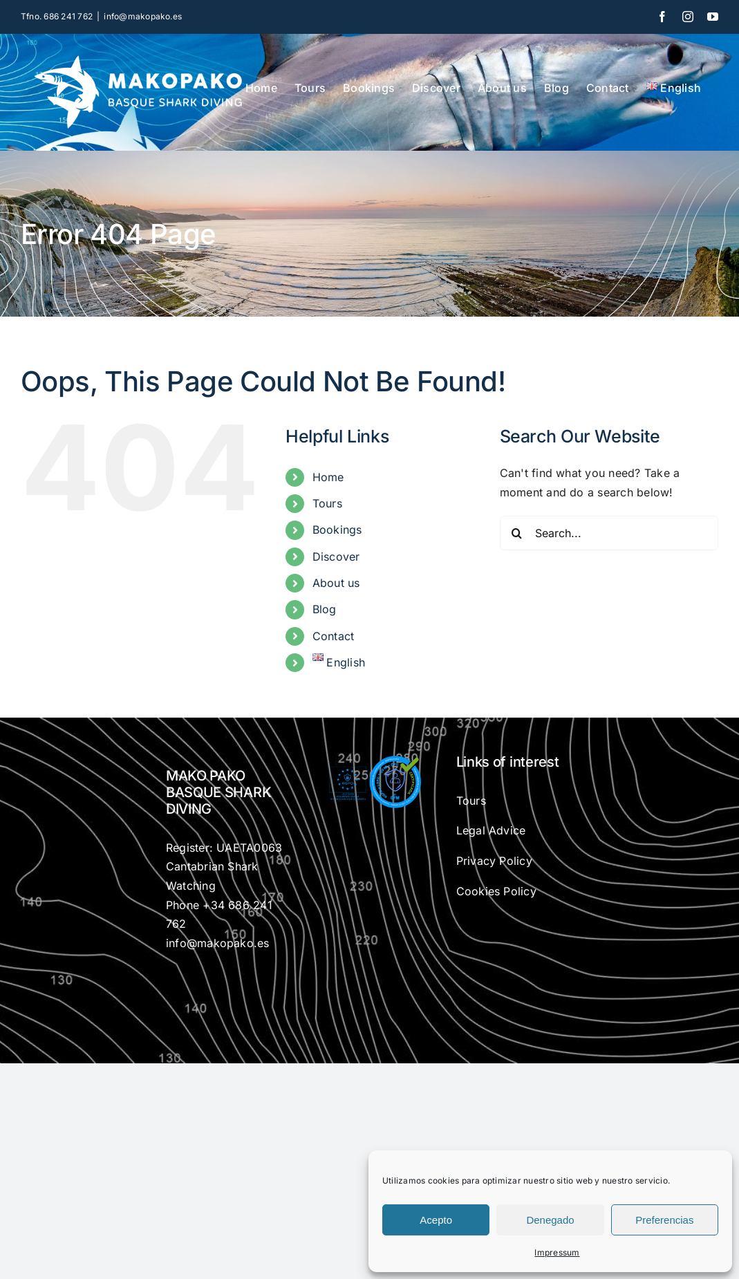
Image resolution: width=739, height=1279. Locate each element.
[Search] (517, 533)
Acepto (436, 1220)
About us (336, 583)
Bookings (337, 529)
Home (328, 477)
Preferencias (664, 1220)
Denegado (550, 1220)
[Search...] (609, 533)
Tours (327, 503)
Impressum (556, 1252)
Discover (336, 556)
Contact (333, 636)
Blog (324, 609)
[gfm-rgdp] (370, 759)
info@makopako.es (143, 16)
